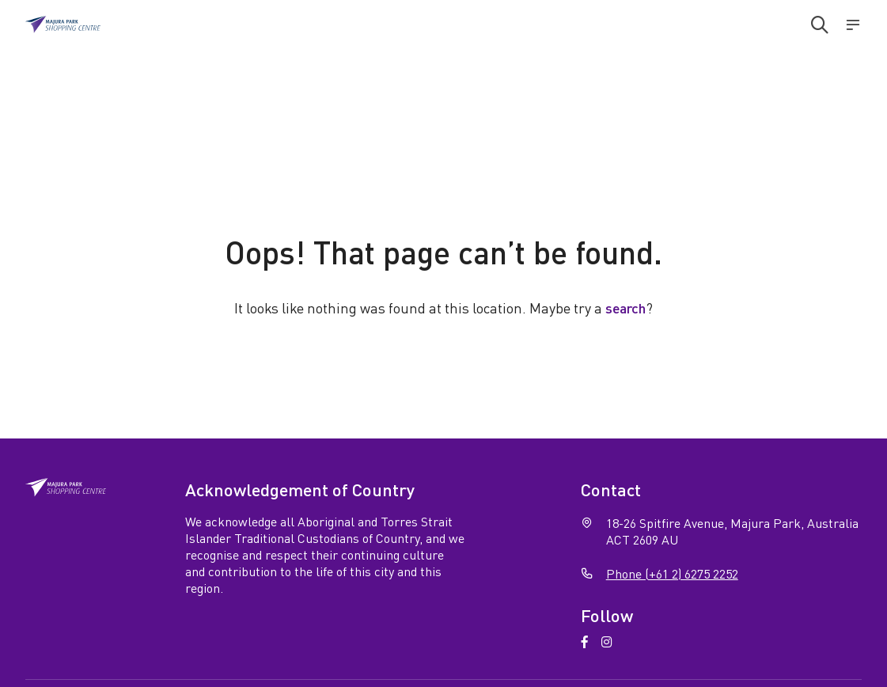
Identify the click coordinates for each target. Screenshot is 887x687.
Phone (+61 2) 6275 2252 (672, 573)
